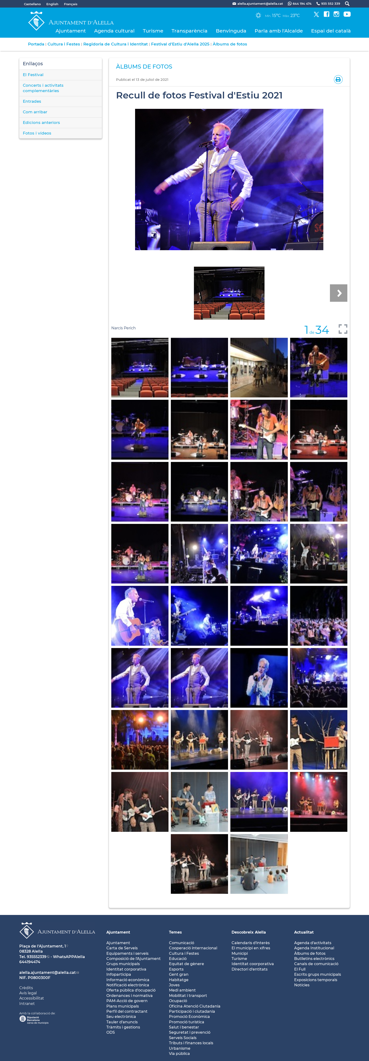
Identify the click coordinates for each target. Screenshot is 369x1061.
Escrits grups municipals (317, 974)
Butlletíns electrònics (314, 958)
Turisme (153, 31)
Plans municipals (122, 1006)
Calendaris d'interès (251, 943)
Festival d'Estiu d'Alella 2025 (180, 44)
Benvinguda (231, 31)
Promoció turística (186, 1022)
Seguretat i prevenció (189, 1032)
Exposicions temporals (315, 980)
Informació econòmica (127, 980)
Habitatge (179, 980)
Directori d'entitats (250, 969)
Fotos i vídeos (37, 133)
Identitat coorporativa (253, 964)
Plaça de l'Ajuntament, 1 (42, 946)
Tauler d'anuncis (122, 1022)
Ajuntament (71, 31)
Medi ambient (182, 990)
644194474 (29, 962)
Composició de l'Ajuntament (133, 958)
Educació (178, 958)
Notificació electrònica (127, 985)
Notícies (301, 985)
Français (70, 4)
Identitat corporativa (126, 969)
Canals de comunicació (316, 964)
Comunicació (181, 943)
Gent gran (179, 974)
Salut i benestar (184, 1027)
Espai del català (331, 31)
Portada (36, 44)
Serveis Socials (183, 1038)
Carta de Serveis (122, 948)
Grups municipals (123, 964)
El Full (299, 969)
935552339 (36, 957)
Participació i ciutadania (192, 1011)
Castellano (32, 4)
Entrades (32, 101)
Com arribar (35, 112)
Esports (176, 969)
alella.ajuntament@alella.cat (47, 972)
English (52, 4)
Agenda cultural (114, 31)
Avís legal (28, 993)
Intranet (27, 1003)
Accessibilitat (31, 998)
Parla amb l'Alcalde (279, 31)
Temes (175, 932)
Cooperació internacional (193, 948)
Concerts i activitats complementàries (43, 88)
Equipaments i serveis (127, 953)
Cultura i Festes (64, 44)
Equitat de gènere (186, 964)
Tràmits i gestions (123, 1027)
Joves (174, 985)
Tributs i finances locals (191, 1043)
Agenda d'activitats (312, 943)
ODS (110, 1032)
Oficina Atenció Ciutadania (195, 1006)
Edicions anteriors (41, 122)
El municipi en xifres (251, 948)
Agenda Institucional (314, 948)
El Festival (33, 74)
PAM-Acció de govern (127, 1001)
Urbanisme (179, 1048)
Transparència (190, 31)
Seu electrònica (121, 1016)
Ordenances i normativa (129, 995)
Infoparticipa (118, 974)
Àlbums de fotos (230, 44)
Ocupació (178, 1001)
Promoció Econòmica (189, 1016)
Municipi (240, 953)
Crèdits (26, 988)
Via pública (179, 1053)
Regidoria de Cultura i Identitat (115, 44)
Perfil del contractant (127, 1011)
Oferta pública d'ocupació (131, 990)
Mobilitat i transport (188, 995)
